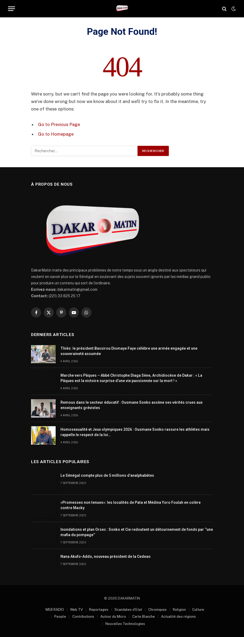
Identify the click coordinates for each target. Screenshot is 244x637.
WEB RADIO (54, 610)
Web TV (76, 610)
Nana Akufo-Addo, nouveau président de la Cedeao (105, 556)
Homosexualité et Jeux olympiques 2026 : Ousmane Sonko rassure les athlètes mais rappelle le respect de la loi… (134, 432)
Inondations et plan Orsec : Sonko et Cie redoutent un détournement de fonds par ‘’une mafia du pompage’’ (136, 532)
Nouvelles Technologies (125, 624)
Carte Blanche (143, 617)
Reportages (98, 610)
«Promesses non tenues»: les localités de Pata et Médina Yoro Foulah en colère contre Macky (130, 505)
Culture (198, 610)
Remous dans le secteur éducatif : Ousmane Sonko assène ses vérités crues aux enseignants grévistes (131, 405)
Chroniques (157, 610)
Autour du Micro (113, 617)
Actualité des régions (178, 617)
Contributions (83, 617)
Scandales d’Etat (128, 610)
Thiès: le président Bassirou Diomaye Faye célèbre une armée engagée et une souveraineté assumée (128, 351)
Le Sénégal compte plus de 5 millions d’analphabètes (107, 475)
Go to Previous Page (59, 124)
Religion (179, 610)
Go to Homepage (56, 134)
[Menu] (11, 9)
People (60, 617)
